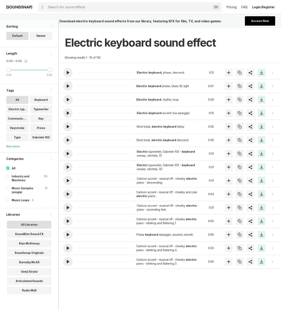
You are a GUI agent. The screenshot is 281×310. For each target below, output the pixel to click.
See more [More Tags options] (13, 154)
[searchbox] (129, 7)
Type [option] (17, 145)
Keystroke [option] (17, 135)
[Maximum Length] (49, 77)
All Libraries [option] (29, 232)
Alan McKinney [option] (29, 251)
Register (268, 7)
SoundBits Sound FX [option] (29, 241)
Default (17, 43)
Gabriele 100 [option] (41, 145)
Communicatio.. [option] (18, 126)
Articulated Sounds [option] (29, 288)
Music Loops (20, 208)
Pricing (231, 7)
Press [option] (41, 135)
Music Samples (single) (22, 198)
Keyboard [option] (41, 107)
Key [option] (41, 126)
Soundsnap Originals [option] (29, 260)
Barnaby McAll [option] (29, 270)
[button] (68, 72)
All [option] (17, 107)
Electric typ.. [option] (17, 117)
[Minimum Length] (8, 77)
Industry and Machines (20, 186)
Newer (41, 43)
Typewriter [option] (41, 117)
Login (256, 7)
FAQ (244, 7)
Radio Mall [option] (29, 298)
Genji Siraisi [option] (29, 279)
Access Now (260, 21)
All (13, 176)
